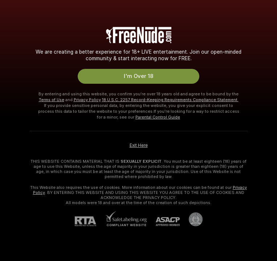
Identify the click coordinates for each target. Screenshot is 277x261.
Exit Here (139, 145)
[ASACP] (163, 221)
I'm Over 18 (138, 76)
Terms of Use (51, 99)
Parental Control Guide (157, 117)
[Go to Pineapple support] (191, 219)
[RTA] (90, 221)
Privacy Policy (87, 99)
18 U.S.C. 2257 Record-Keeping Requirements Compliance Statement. (170, 99)
